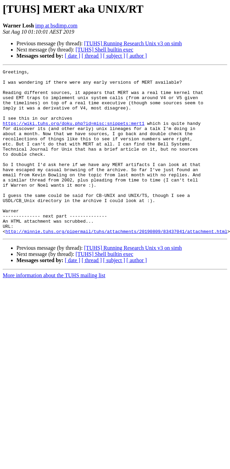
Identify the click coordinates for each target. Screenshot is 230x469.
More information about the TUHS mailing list (54, 308)
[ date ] (72, 56)
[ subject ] (114, 56)
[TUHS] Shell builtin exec (104, 49)
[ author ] (136, 56)
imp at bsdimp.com (56, 25)
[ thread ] (92, 56)
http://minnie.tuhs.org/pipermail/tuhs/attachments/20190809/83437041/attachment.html (116, 264)
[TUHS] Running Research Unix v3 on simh (133, 43)
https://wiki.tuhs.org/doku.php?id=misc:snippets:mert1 (73, 134)
